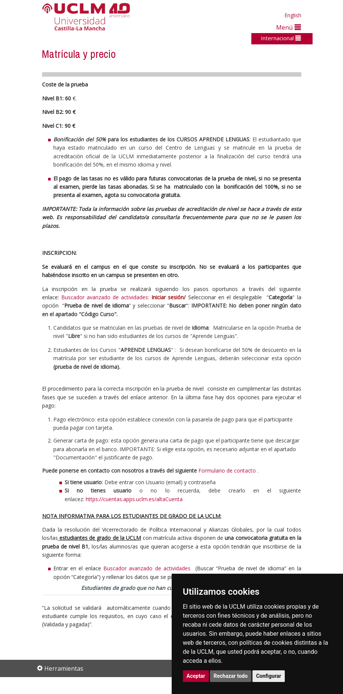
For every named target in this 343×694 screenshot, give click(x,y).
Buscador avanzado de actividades (104, 297)
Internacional (281, 38)
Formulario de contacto (227, 470)
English (292, 15)
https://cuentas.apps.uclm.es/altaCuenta (134, 499)
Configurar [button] (268, 676)
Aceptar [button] (196, 676)
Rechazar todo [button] (231, 676)
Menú (288, 27)
